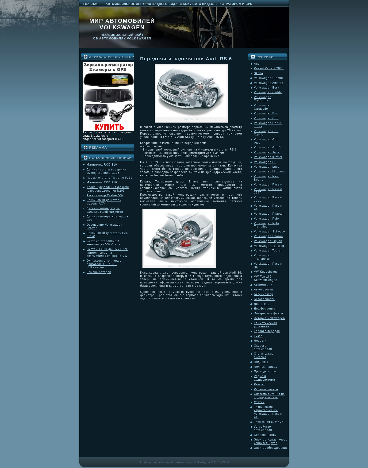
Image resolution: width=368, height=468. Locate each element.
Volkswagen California (262, 99)
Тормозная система (269, 422)
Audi (257, 63)
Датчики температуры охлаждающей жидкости (105, 210)
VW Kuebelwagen (267, 271)
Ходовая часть (265, 435)
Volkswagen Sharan (268, 236)
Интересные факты (268, 313)
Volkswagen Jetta (267, 152)
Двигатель (261, 304)
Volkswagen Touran (268, 250)
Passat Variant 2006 (269, 68)
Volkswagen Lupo (267, 166)
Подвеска (261, 362)
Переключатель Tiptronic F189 (109, 177)
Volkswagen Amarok (268, 83)
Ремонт (259, 384)
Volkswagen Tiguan (268, 241)
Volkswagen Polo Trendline (266, 225)
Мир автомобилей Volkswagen (122, 24)
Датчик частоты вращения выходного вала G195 (106, 171)
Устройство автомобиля (263, 428)
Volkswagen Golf (266, 118)
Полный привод (265, 366)
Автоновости (263, 289)
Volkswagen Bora (266, 87)
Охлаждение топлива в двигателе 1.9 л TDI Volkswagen (104, 264)
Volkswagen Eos (266, 113)
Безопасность (264, 299)
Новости (260, 340)
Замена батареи (99, 272)
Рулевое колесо (266, 389)
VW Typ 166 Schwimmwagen (265, 278)
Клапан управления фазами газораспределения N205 (108, 189)
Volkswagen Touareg (269, 246)
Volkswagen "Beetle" (269, 78)
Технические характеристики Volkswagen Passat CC (268, 412)
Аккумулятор (263, 294)
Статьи (259, 402)
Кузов (258, 336)
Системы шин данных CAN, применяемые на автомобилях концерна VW (107, 253)
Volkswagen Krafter (268, 157)
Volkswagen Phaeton (269, 213)
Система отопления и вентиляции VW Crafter (104, 242)
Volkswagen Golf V (268, 147)
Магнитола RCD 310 (102, 164)
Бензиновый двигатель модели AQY (104, 201)
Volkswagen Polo (266, 218)
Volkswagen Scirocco (269, 231)
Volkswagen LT (265, 162)
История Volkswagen (269, 318)
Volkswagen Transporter (262, 257)
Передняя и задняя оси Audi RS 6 (186, 58)
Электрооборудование (271, 447)
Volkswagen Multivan (269, 171)
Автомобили (263, 284)
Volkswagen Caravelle (262, 107)
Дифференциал (265, 308)
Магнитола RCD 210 (102, 182)
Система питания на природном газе (269, 395)
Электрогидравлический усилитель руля (272, 441)
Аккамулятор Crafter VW (105, 195)
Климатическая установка (265, 324)
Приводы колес (265, 371)
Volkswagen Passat (268, 184)
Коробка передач (267, 331)
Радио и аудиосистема (264, 378)
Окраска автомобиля (263, 347)
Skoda (258, 73)
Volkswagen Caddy (268, 92)
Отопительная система (264, 355)
